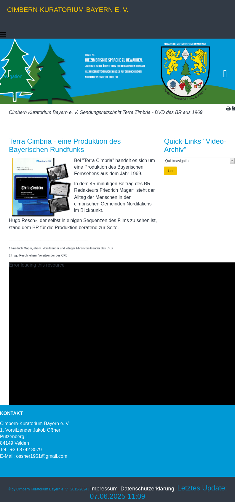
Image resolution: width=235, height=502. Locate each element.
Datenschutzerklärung (147, 488)
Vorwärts (225, 71)
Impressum (104, 488)
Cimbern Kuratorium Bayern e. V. (43, 112)
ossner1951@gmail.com (41, 456)
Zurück (9, 71)
